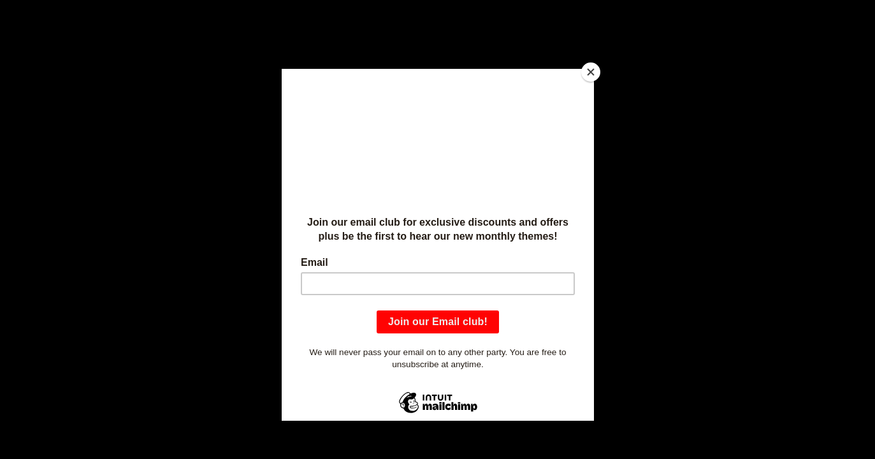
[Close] (590, 72)
